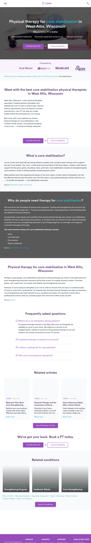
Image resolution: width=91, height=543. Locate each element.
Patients (8, 398)
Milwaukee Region (24, 76)
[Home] (6, 540)
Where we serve (10, 76)
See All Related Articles (45, 425)
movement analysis (23, 496)
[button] (5, 3)
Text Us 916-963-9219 (45, 3)
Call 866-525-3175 (33, 46)
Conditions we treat (49, 76)
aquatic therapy (9, 498)
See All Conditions (45, 504)
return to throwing (24, 498)
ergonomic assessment (41, 496)
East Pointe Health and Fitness (21, 185)
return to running (58, 496)
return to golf (8, 496)
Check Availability (58, 46)
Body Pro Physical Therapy (20, 248)
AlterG (12, 300)
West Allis (36, 76)
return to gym (72, 496)
